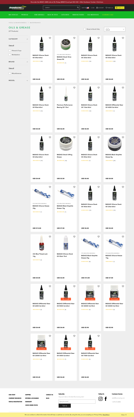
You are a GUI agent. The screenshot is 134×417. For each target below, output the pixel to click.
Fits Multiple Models (64, 54)
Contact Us (49, 395)
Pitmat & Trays (15, 51)
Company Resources (15, 398)
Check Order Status (31, 405)
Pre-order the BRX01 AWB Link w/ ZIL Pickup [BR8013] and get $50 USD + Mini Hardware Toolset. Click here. (67, 2)
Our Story (12, 395)
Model (12, 80)
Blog (47, 398)
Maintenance (35, 23)
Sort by (107, 28)
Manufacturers (78, 15)
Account (100, 8)
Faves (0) (110, 8)
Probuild (24, 15)
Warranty (28, 402)
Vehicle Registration (15, 402)
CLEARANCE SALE (108, 15)
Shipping (28, 395)
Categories (65, 15)
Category (13, 39)
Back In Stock (53, 15)
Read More (106, 415)
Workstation (14, 55)
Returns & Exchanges (32, 398)
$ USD (92, 8)
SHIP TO (85, 8)
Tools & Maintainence (18, 23)
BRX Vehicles (13, 15)
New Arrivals (39, 15)
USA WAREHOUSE (93, 15)
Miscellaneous (15, 73)
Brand (12, 62)
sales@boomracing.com (118, 398)
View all (11, 45)
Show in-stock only (92, 29)
